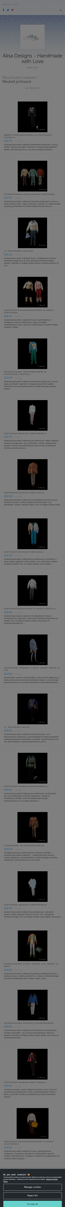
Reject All (32, 1198)
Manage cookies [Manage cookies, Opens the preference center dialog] (32, 1190)
